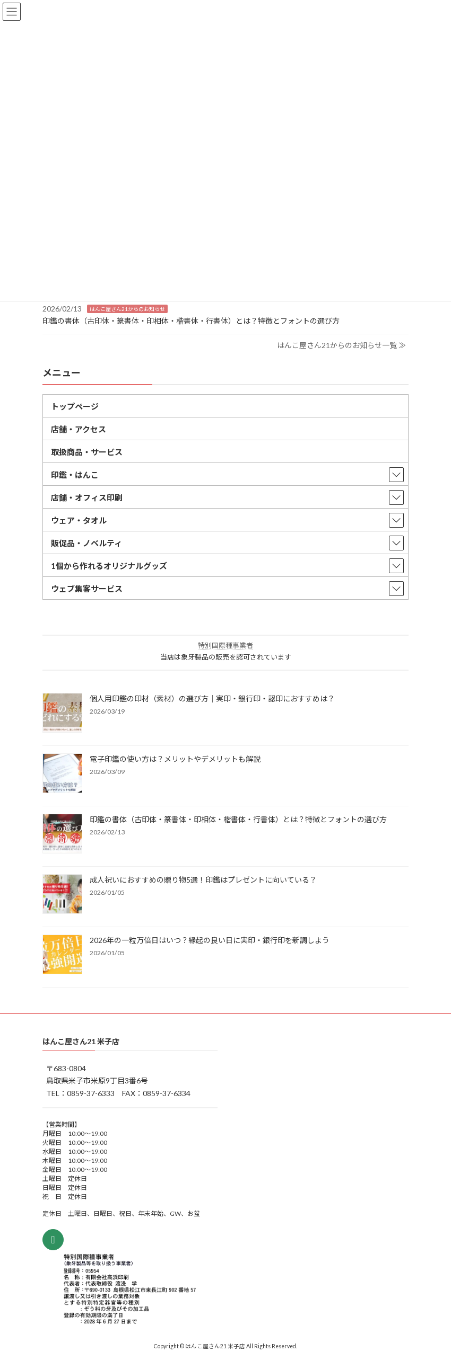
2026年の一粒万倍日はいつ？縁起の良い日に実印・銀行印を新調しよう (209, 940)
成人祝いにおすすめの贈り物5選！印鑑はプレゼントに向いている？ (203, 879)
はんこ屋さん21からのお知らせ (127, 309)
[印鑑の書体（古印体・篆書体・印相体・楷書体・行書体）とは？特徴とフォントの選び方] (62, 834)
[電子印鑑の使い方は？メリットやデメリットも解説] (62, 774)
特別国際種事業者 (225, 645)
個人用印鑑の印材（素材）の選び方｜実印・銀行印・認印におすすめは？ (212, 698)
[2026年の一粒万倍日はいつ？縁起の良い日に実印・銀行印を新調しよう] (62, 955)
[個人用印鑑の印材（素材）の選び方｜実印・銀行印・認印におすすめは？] (62, 713)
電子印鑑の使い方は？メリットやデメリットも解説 (175, 758)
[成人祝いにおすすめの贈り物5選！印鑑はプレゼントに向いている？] (62, 894)
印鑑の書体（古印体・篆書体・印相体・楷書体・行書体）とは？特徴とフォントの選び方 (191, 320)
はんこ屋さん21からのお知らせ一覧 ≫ (341, 345)
